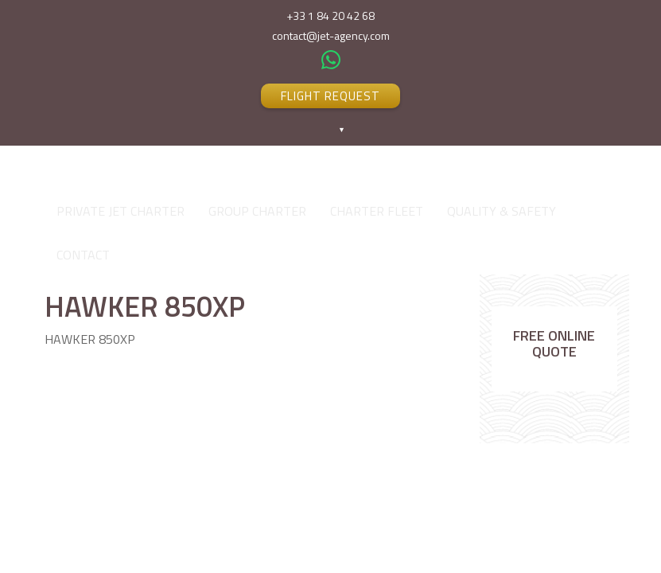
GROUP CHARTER (257, 210)
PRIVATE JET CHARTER (120, 210)
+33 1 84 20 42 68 (330, 16)
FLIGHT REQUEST (330, 96)
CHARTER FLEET (376, 210)
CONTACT (83, 254)
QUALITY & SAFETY (501, 210)
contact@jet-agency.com (331, 36)
